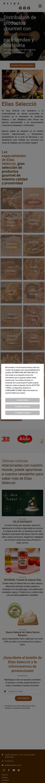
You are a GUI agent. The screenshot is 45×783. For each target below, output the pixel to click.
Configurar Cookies (22, 412)
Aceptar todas (22, 400)
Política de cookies (18, 393)
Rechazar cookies (22, 406)
